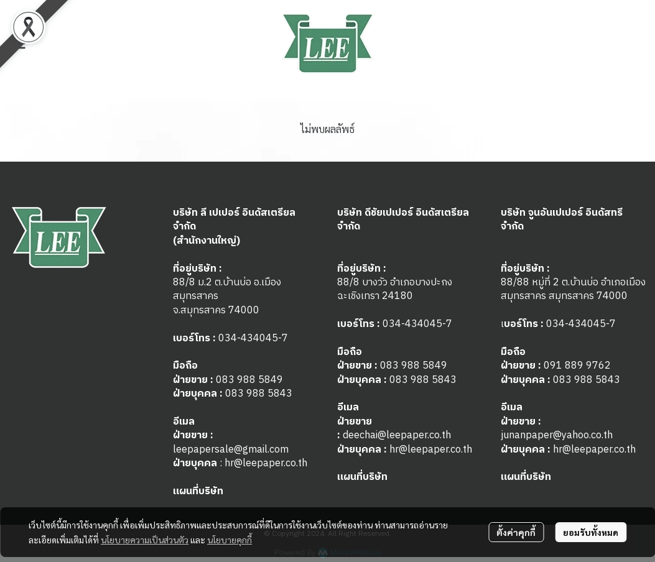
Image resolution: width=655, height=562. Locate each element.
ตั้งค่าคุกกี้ (516, 532)
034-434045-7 (253, 338)
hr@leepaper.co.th (266, 463)
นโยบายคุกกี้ (229, 539)
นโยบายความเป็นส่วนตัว (144, 539)
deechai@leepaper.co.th (397, 435)
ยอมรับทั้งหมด (590, 532)
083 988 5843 (258, 393)
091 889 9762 (577, 365)
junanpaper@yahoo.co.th (557, 435)
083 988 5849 (249, 380)
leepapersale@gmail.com (231, 449)
